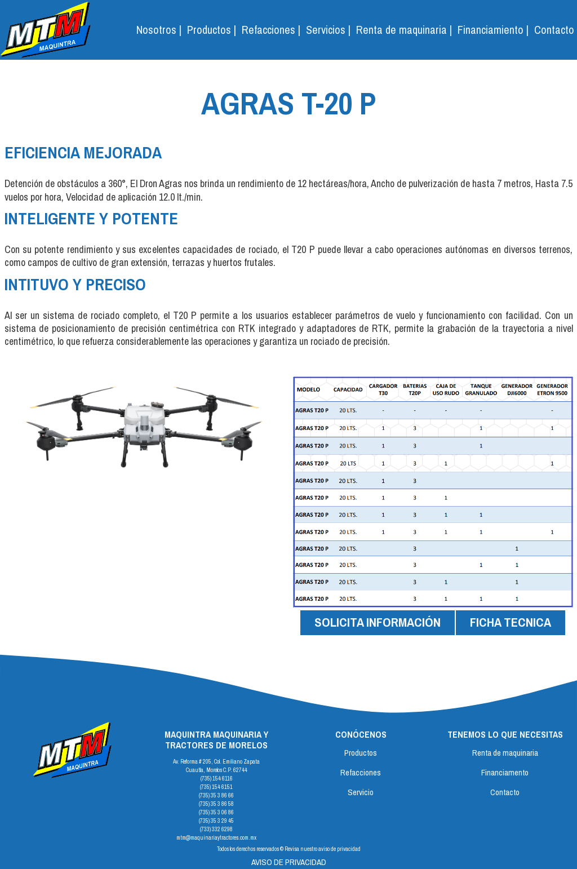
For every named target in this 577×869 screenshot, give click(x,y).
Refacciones (360, 772)
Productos (360, 753)
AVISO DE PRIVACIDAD (288, 862)
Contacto (554, 29)
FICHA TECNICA (510, 622)
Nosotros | (158, 29)
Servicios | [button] (328, 29)
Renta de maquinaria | (404, 29)
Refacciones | (271, 29)
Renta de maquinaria (505, 753)
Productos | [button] (211, 29)
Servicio (361, 792)
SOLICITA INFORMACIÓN (377, 622)
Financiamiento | (493, 29)
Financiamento (505, 772)
